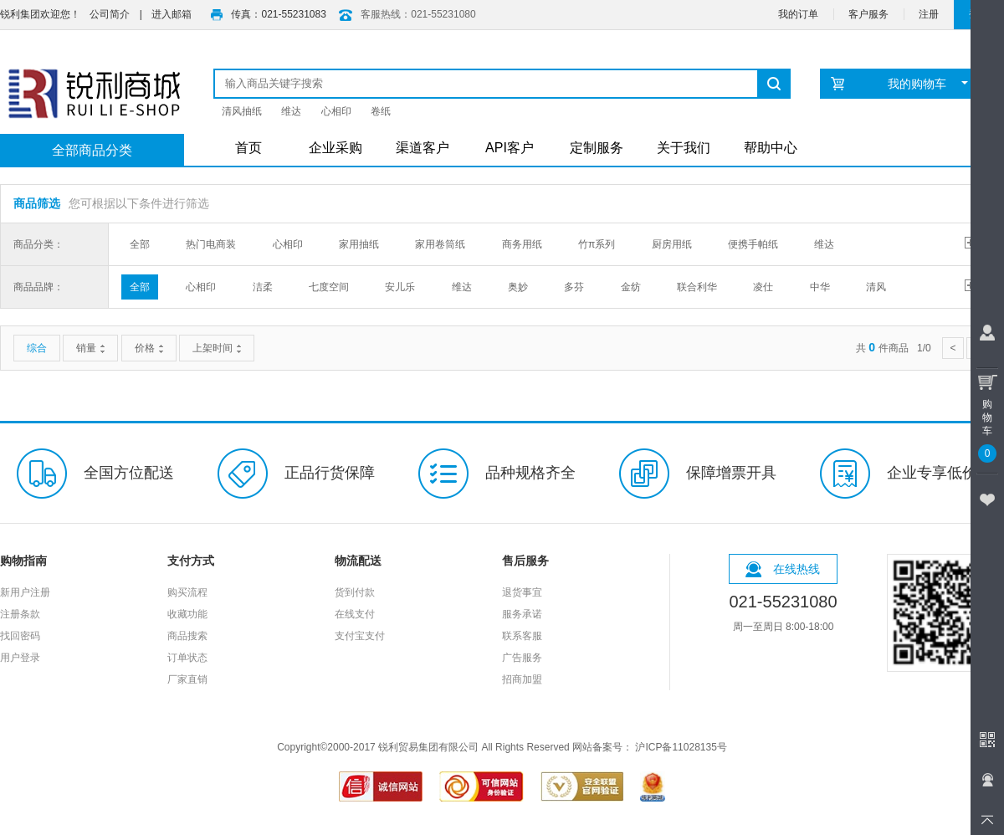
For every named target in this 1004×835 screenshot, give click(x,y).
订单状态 (187, 657)
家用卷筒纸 (440, 244)
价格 (149, 348)
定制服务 (596, 148)
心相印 (336, 111)
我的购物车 (928, 83)
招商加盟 (522, 679)
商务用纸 (522, 244)
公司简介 (110, 14)
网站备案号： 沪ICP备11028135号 (649, 747)
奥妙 (518, 287)
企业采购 (335, 148)
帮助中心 (770, 148)
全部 (140, 244)
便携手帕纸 (753, 244)
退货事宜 (522, 592)
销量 (90, 348)
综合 (37, 348)
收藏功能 (187, 614)
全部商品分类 (92, 150)
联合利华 (697, 287)
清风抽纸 (242, 111)
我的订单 (798, 14)
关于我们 (683, 148)
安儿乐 (400, 287)
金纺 (631, 287)
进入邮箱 (171, 14)
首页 (248, 148)
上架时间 (216, 348)
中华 (820, 287)
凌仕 (763, 287)
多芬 (574, 287)
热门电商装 (211, 244)
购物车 (987, 415)
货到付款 (355, 592)
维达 (291, 111)
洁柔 (263, 287)
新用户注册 (25, 592)
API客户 (509, 148)
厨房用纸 (672, 244)
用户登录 (20, 657)
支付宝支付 (360, 636)
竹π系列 (596, 244)
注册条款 (20, 614)
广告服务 (522, 657)
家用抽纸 (359, 244)
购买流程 (187, 592)
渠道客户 (422, 148)
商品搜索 (187, 636)
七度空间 (329, 287)
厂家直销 (187, 679)
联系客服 (522, 636)
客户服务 (868, 14)
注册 (929, 14)
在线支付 (355, 614)
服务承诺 (522, 614)
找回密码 (20, 636)
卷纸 (381, 111)
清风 (876, 287)
